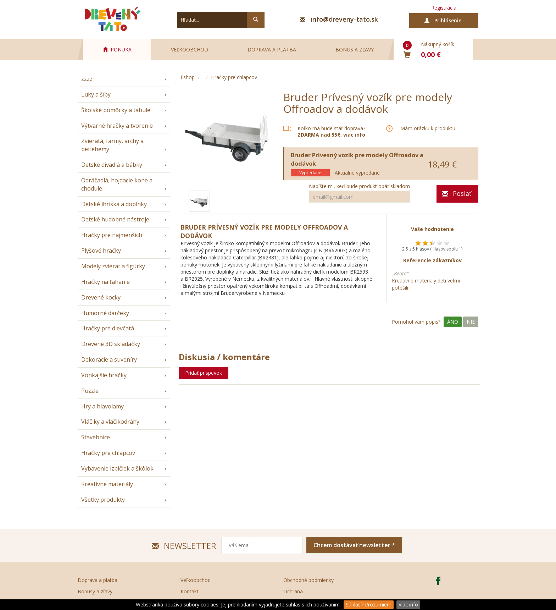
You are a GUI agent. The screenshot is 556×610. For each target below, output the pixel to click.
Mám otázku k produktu (427, 128)
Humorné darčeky (105, 313)
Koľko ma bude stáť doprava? (331, 128)
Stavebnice (95, 437)
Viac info (408, 604)
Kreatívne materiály (107, 484)
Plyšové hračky (101, 250)
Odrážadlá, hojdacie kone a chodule (116, 184)
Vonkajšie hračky (104, 375)
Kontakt (189, 591)
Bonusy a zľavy (95, 591)
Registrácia (443, 7)
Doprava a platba (272, 49)
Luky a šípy (96, 94)
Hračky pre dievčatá (107, 328)
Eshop (187, 77)
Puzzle (90, 391)
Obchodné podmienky (308, 580)
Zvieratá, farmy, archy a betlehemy (112, 145)
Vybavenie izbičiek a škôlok (117, 468)
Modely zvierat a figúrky (113, 266)
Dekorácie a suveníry (109, 359)
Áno (452, 321)
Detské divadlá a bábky (111, 165)
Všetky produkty (103, 500)
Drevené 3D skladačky (110, 344)
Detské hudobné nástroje (115, 219)
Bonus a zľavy (354, 49)
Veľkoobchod (189, 49)
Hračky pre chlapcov (108, 453)
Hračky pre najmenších (111, 235)
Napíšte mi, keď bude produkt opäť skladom (359, 186)
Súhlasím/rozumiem (368, 604)
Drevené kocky (101, 297)
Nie (471, 321)
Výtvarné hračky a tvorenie (117, 126)
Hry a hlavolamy (102, 406)
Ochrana (293, 591)
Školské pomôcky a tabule (115, 110)
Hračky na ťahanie (105, 282)
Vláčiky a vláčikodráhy (110, 421)
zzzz (87, 79)
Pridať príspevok (203, 372)
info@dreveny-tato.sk (344, 19)
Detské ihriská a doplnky (114, 204)
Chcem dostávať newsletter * (354, 545)
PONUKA (117, 49)
